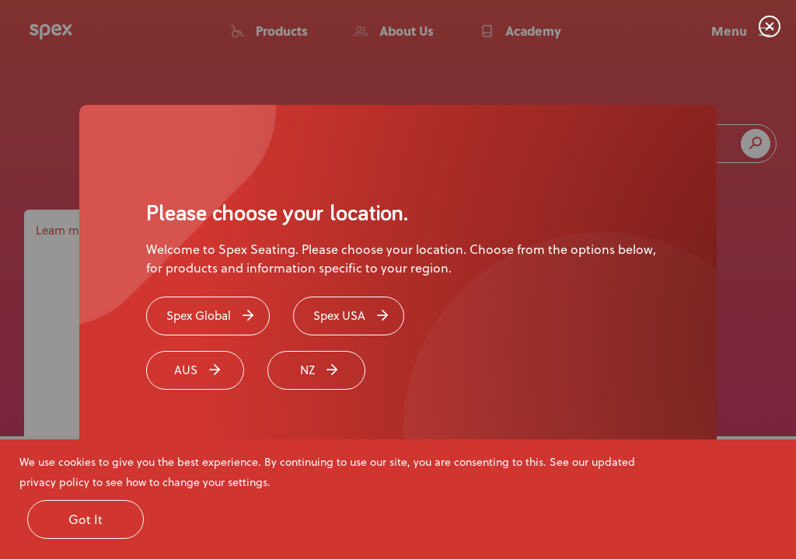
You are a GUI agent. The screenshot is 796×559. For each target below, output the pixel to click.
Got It (85, 519)
